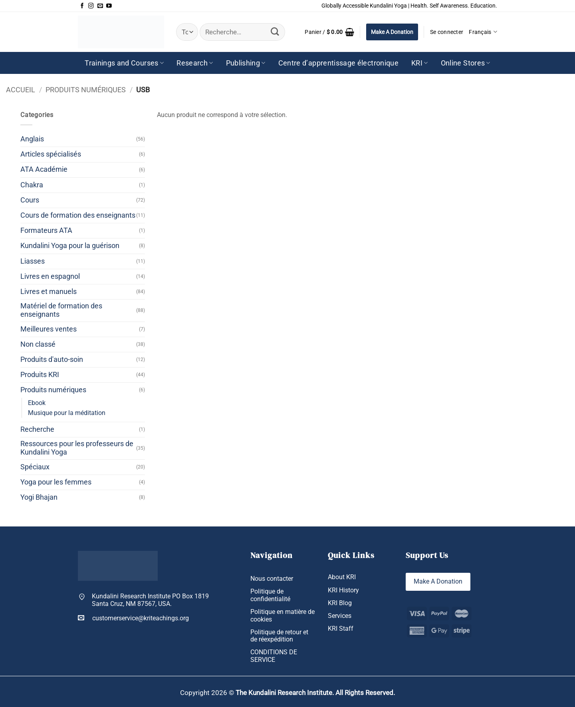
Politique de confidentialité (270, 595)
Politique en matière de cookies (282, 615)
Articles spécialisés (50, 154)
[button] (329, 32)
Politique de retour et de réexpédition (279, 635)
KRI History (343, 590)
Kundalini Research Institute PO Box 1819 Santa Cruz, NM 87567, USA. (150, 600)
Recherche (37, 429)
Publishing (246, 63)
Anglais (32, 139)
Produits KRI (39, 375)
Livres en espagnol (50, 276)
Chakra (31, 185)
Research (194, 63)
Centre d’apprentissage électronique (338, 63)
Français (483, 32)
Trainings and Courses (124, 63)
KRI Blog (340, 603)
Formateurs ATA (46, 230)
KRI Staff (340, 628)
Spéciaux (35, 467)
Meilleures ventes (48, 329)
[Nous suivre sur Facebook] (82, 6)
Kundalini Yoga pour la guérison (69, 246)
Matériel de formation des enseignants (61, 310)
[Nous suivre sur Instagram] (91, 6)
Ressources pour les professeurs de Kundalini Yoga (76, 448)
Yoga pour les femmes (55, 482)
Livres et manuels (48, 292)
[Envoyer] (275, 31)
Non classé (38, 344)
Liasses (32, 261)
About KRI (342, 577)
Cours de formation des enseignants (77, 215)
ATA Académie (43, 169)
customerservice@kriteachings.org (133, 618)
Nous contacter (271, 578)
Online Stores (465, 63)
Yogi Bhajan (39, 497)
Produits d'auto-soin (51, 359)
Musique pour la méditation (66, 413)
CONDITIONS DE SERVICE (273, 655)
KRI (419, 63)
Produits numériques (86, 89)
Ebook (37, 403)
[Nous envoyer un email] (100, 6)
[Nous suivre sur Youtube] (109, 6)
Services (339, 616)
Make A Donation (392, 32)
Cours (29, 200)
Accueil (20, 89)
